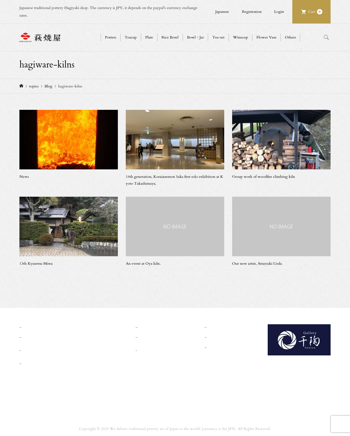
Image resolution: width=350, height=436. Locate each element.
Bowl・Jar (195, 37)
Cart (315, 11)
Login (279, 11)
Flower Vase (266, 37)
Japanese (222, 11)
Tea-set (218, 37)
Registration (252, 11)
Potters (110, 37)
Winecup (240, 37)
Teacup (131, 37)
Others (290, 37)
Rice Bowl (170, 37)
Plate (149, 37)
